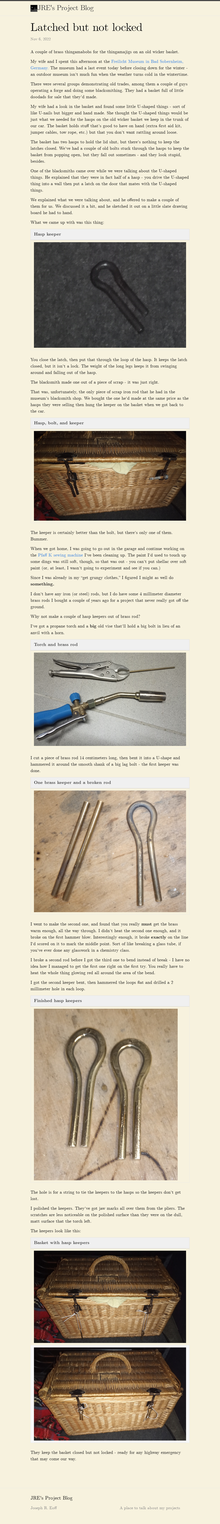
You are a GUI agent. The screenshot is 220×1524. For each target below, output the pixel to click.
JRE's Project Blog (65, 8)
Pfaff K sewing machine (60, 555)
